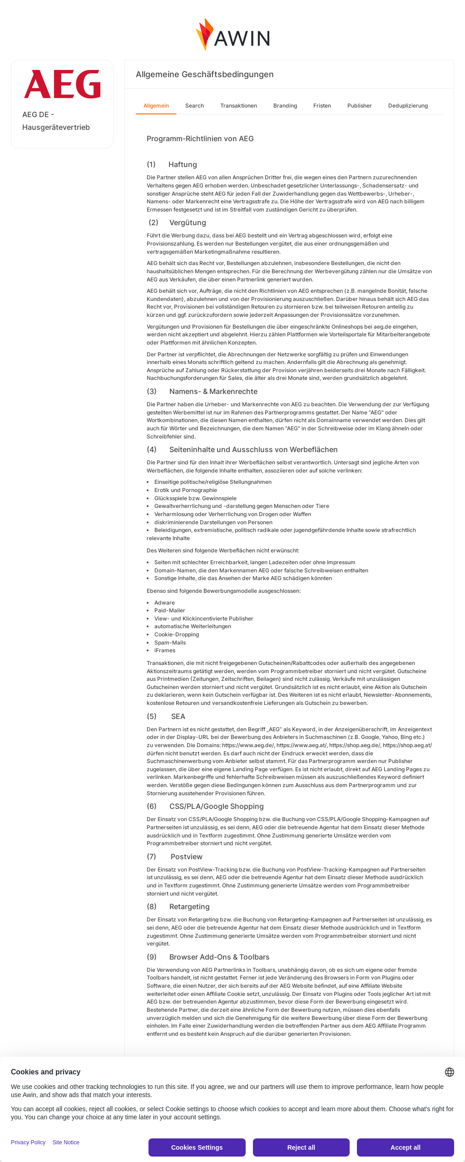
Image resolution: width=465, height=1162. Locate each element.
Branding (285, 105)
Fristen (322, 105)
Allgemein (156, 105)
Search (194, 105)
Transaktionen (238, 105)
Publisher (359, 105)
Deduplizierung (408, 105)
